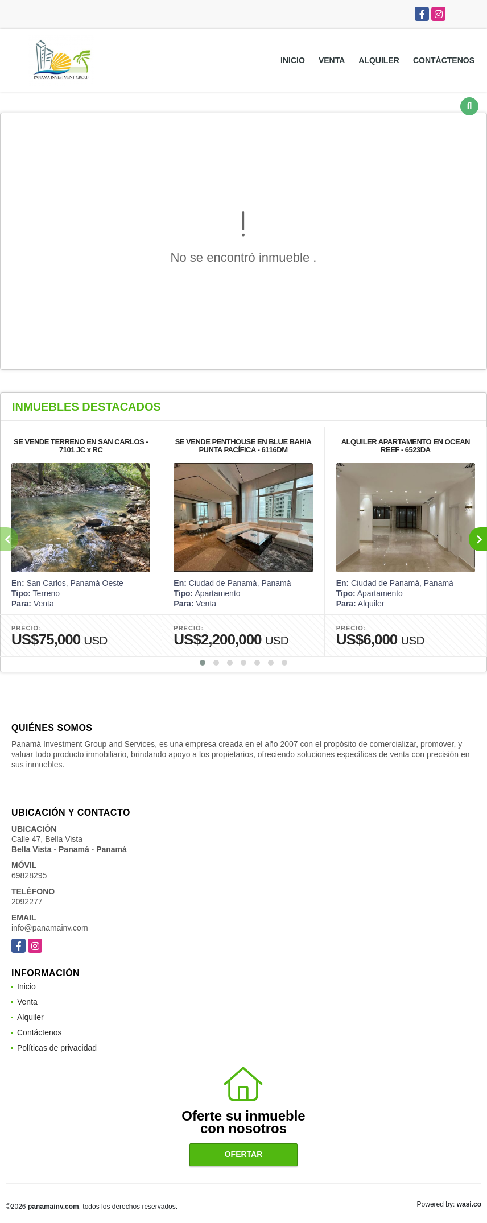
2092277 (27, 901)
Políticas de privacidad (57, 1047)
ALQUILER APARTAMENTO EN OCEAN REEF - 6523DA (405, 445)
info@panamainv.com (49, 927)
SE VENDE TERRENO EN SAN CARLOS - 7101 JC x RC (81, 445)
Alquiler (378, 60)
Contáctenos (443, 60)
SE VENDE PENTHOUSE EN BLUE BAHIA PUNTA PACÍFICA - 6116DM (243, 445)
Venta (332, 60)
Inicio (292, 60)
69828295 (29, 875)
